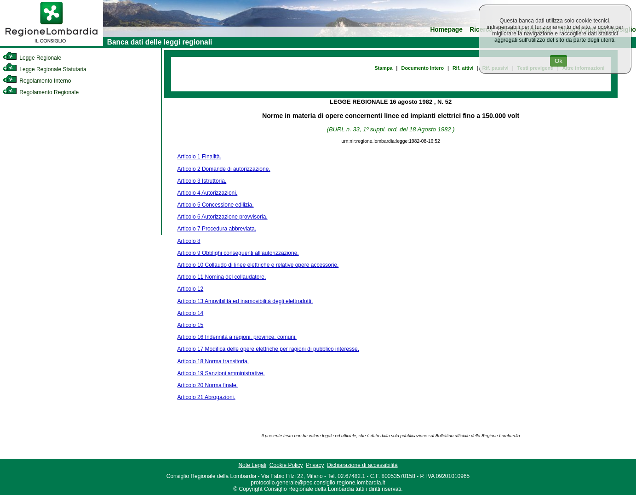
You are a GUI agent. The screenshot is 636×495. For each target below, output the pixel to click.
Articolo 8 (189, 241)
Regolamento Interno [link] (37, 81)
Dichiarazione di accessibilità (362, 465)
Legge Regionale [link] (32, 58)
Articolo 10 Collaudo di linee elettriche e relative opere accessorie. (258, 265)
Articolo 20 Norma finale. (208, 385)
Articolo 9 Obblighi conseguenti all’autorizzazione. (238, 253)
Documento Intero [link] (422, 68)
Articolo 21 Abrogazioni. (206, 397)
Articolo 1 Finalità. (199, 156)
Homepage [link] (446, 29)
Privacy (315, 465)
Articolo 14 (191, 313)
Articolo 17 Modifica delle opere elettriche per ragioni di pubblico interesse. (269, 349)
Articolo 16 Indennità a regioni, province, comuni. (237, 337)
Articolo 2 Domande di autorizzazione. (224, 169)
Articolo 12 (191, 289)
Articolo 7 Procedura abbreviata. (217, 228)
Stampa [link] (384, 68)
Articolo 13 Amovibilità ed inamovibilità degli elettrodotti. (245, 301)
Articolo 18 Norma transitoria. (213, 361)
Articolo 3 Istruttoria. (202, 181)
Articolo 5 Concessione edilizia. (216, 205)
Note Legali (252, 465)
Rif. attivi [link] (463, 68)
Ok (558, 60)
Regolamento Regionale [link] (41, 92)
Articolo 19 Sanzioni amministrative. (221, 373)
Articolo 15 (191, 325)
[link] (51, 44)
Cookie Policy (286, 465)
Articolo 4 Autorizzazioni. (208, 193)
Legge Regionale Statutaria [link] (44, 69)
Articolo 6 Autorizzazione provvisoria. (223, 217)
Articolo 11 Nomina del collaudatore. (222, 277)
